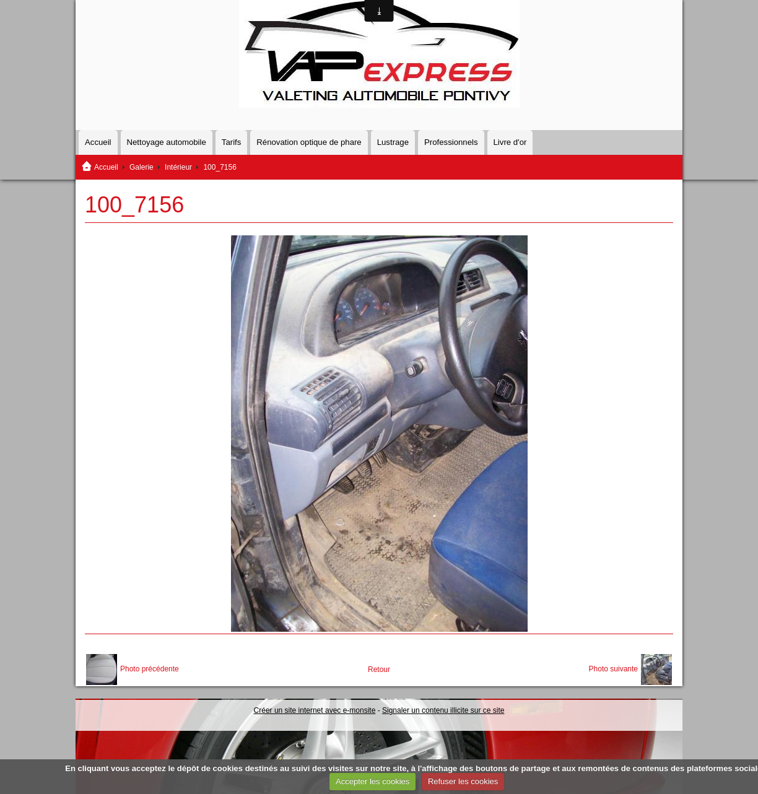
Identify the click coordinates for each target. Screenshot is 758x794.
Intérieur (178, 167)
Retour (379, 669)
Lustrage (393, 142)
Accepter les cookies (372, 781)
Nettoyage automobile (166, 142)
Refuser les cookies (463, 781)
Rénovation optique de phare (308, 142)
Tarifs (232, 142)
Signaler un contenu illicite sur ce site (443, 710)
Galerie (141, 167)
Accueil (98, 142)
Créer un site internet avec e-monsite (315, 710)
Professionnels (451, 142)
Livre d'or (510, 142)
